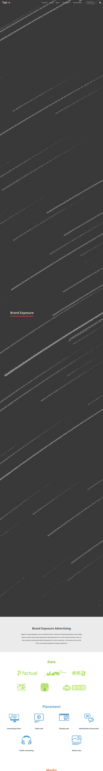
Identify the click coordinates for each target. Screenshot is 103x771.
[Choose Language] (100, 2)
